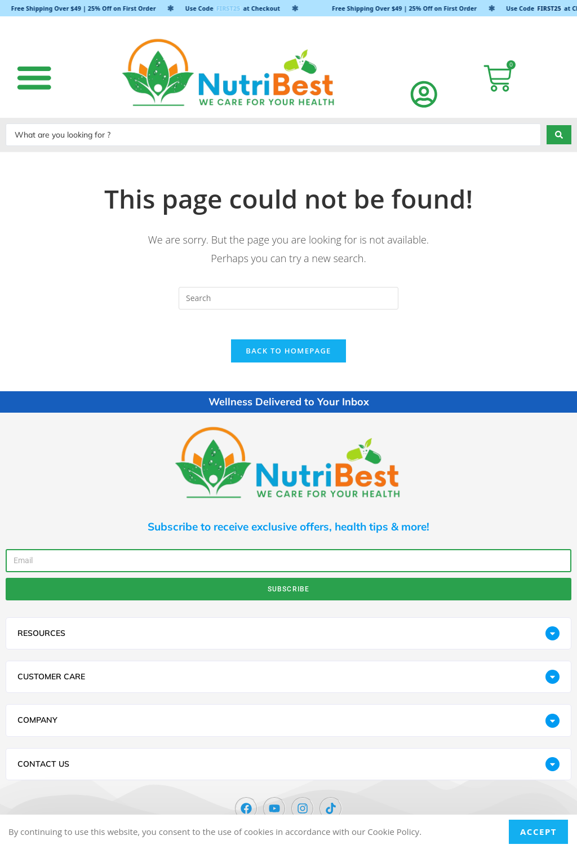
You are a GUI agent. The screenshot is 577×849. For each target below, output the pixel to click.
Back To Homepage (288, 355)
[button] (34, 77)
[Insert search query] (288, 298)
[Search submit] (559, 134)
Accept (538, 831)
